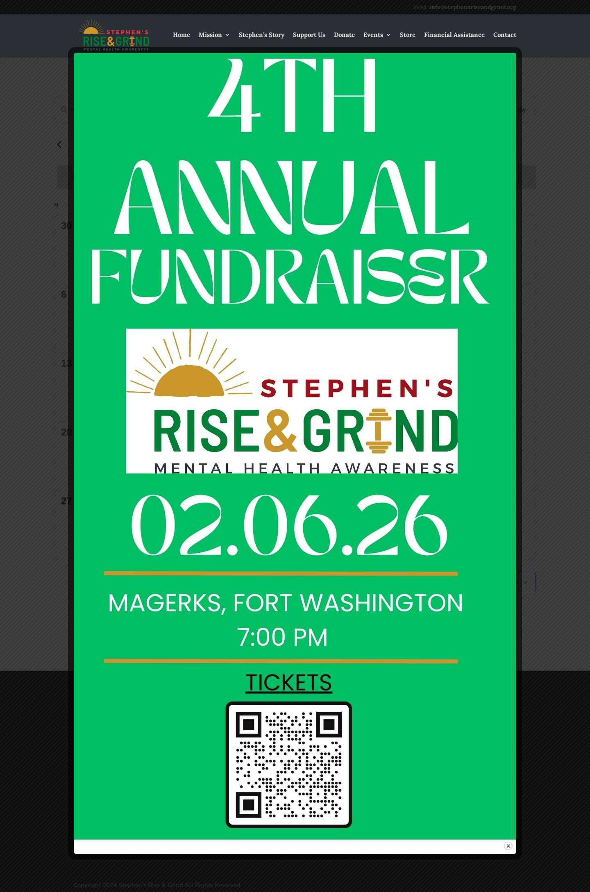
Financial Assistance (454, 35)
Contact (504, 35)
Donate (344, 35)
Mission (210, 35)
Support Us (309, 35)
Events (373, 35)
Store (407, 35)
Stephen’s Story (261, 35)
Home (181, 35)
